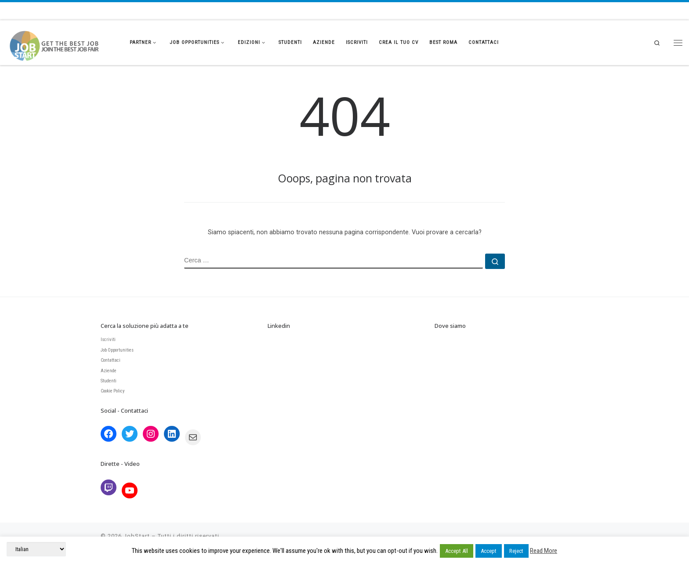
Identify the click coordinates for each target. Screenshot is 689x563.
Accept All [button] (456, 551)
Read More (543, 551)
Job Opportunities (117, 350)
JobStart (136, 536)
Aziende (108, 371)
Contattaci (110, 360)
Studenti (108, 381)
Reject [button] (516, 551)
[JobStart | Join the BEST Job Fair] (61, 41)
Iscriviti (108, 339)
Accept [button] (489, 551)
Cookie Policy (113, 391)
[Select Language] (36, 549)
